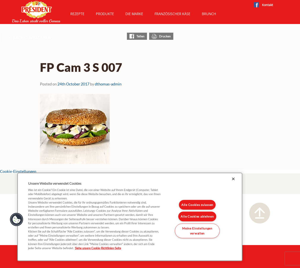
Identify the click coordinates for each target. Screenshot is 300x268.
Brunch (209, 13)
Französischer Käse (172, 13)
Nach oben (259, 213)
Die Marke (134, 13)
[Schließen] (233, 179)
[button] (17, 219)
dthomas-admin (108, 84)
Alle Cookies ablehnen (197, 216)
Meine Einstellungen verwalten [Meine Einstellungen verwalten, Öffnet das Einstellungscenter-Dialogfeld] (197, 230)
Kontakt (267, 5)
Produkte (105, 13)
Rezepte (77, 13)
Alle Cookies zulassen (197, 205)
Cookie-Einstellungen (18, 171)
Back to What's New (32, 37)
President (36, 11)
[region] (129, 217)
